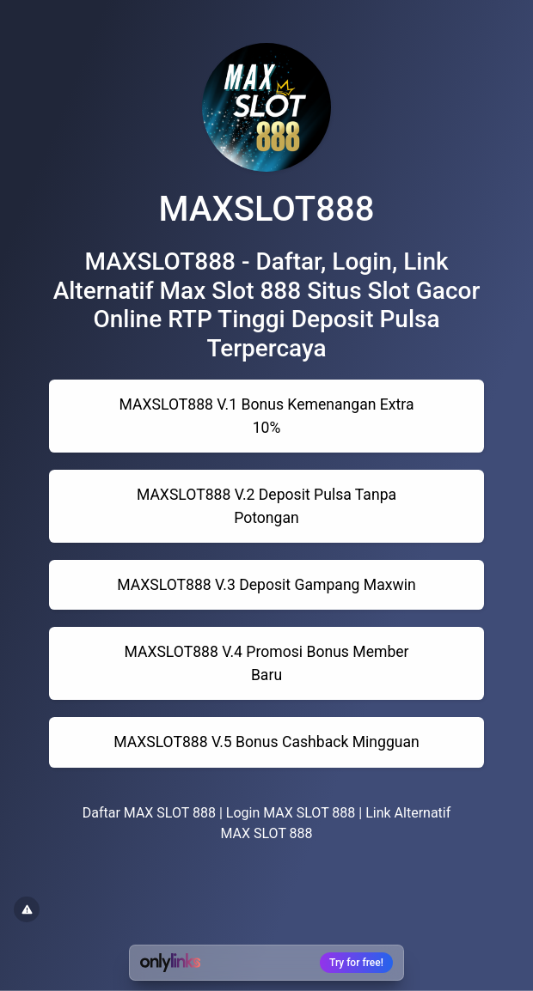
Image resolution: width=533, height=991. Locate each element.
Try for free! (356, 963)
